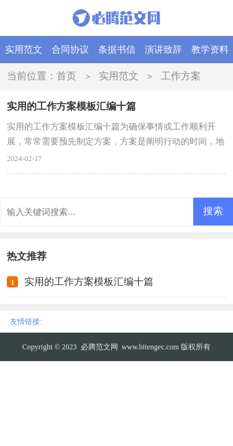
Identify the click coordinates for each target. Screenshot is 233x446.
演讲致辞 (163, 50)
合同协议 (70, 50)
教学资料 (210, 50)
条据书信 (116, 50)
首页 (66, 76)
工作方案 (181, 76)
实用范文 (23, 50)
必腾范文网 (99, 347)
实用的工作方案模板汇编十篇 (88, 281)
